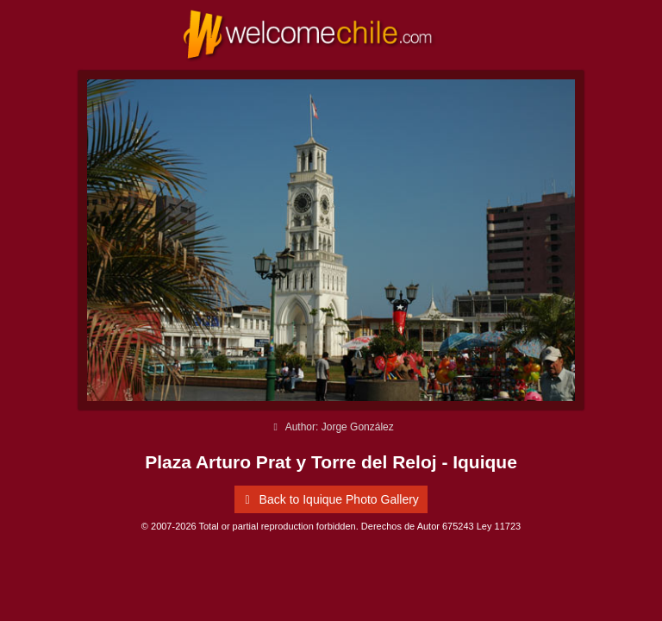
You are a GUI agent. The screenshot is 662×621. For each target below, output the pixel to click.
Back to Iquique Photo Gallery (329, 499)
